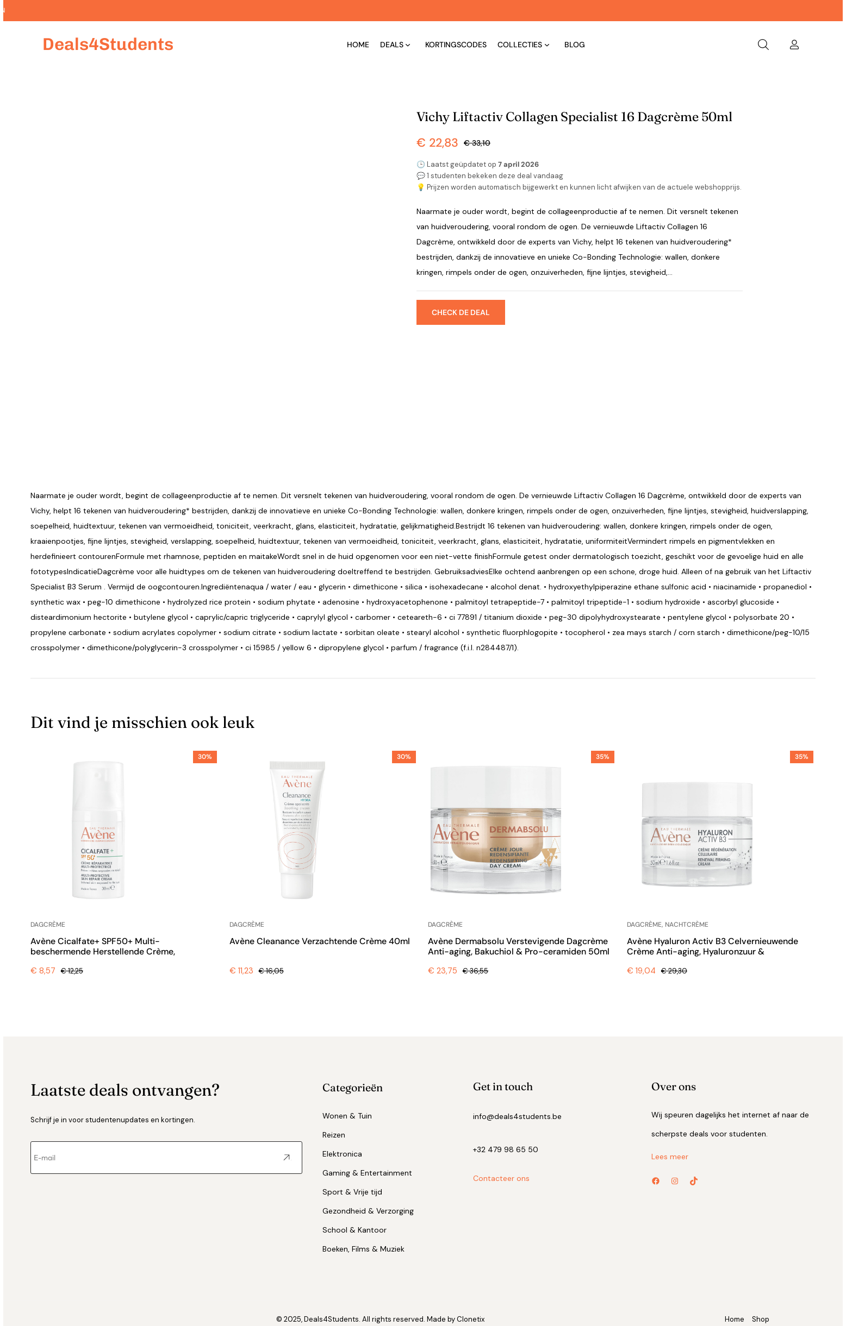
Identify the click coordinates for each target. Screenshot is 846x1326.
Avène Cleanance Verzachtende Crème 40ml (319, 941)
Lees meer (669, 1156)
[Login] (794, 44)
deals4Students (107, 44)
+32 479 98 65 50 (505, 1149)
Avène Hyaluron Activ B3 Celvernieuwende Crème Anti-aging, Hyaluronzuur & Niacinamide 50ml (712, 951)
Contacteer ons (501, 1178)
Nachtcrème (686, 924)
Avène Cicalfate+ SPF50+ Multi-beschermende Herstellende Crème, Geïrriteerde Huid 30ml (102, 951)
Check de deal (461, 312)
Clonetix (470, 1319)
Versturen (287, 1158)
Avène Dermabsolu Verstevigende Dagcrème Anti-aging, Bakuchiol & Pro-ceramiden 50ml (518, 946)
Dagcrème (47, 924)
